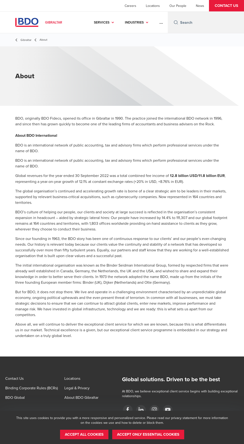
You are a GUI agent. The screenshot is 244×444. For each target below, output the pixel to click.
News (200, 5)
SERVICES (101, 22)
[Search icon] (175, 22)
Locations (153, 5)
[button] (226, 5)
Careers (130, 5)
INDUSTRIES (134, 22)
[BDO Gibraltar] (127, 409)
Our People (177, 5)
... (161, 22)
